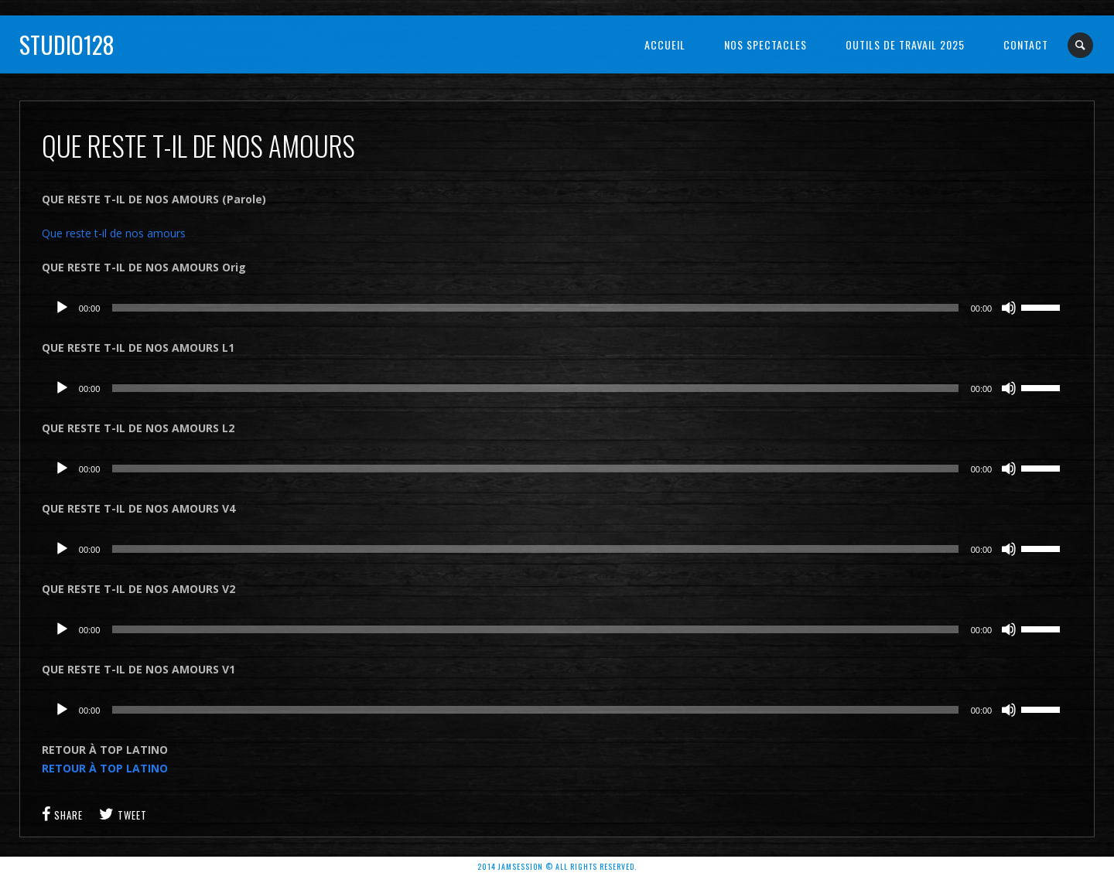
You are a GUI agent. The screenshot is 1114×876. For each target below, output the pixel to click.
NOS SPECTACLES (765, 44)
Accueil (664, 44)
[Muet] (1009, 307)
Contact (1025, 44)
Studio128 (66, 44)
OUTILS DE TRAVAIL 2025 (905, 44)
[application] (557, 307)
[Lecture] (62, 307)
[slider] (535, 308)
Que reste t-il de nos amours (114, 233)
